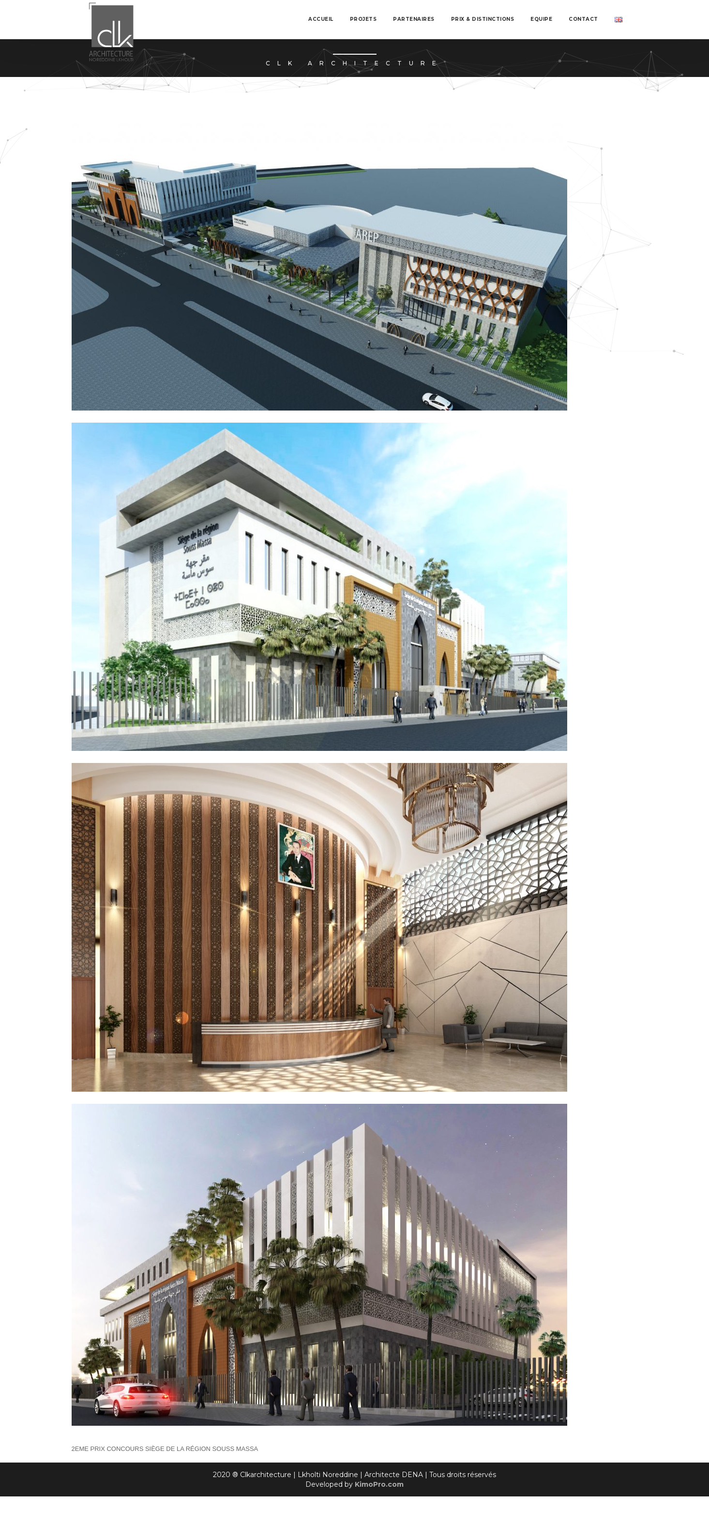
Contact (583, 19)
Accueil (320, 19)
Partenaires (414, 19)
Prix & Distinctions (482, 19)
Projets (363, 19)
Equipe (541, 19)
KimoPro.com (379, 1484)
